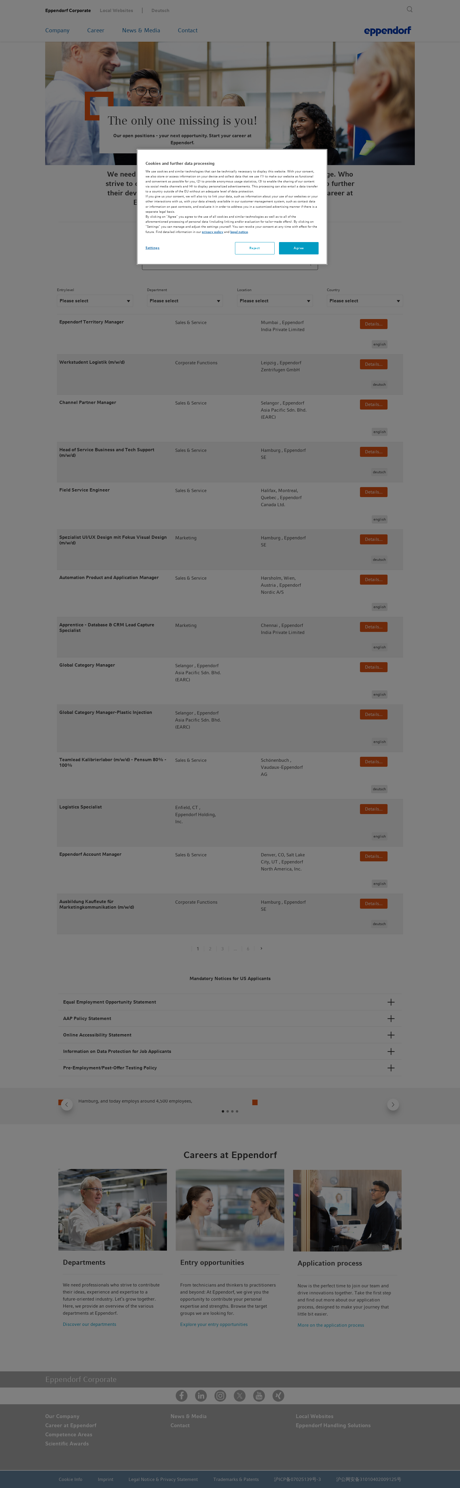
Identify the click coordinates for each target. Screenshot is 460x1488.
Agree (299, 248)
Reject (254, 248)
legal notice (239, 232)
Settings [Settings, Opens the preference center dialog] (153, 248)
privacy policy (212, 232)
